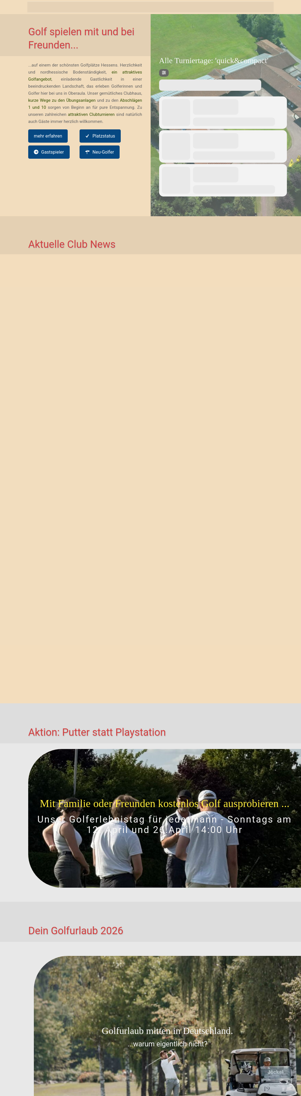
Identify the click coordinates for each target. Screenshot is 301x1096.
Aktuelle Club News (72, 244)
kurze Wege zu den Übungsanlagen (62, 100)
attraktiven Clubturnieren (91, 114)
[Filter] (164, 73)
